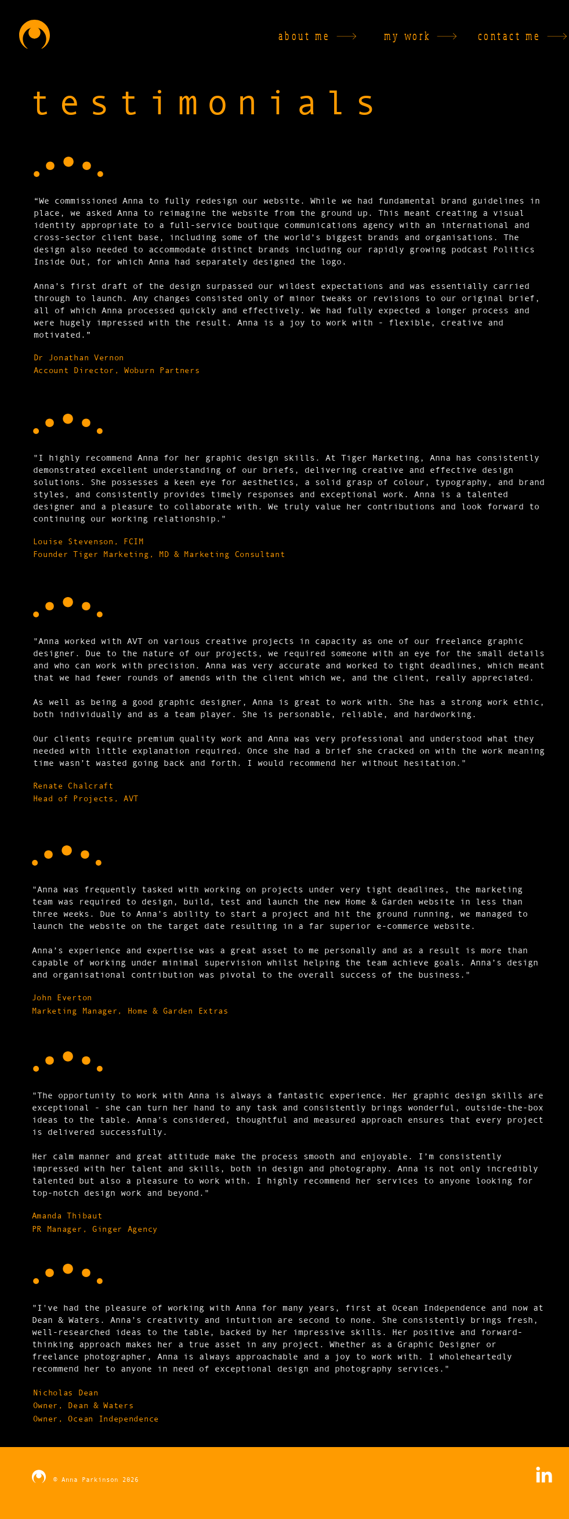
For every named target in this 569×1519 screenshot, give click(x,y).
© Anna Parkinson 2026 (94, 1479)
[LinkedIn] (544, 1476)
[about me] (297, 35)
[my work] (397, 35)
